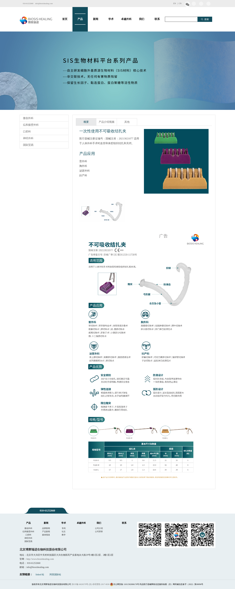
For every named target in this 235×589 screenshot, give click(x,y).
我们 (141, 19)
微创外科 (28, 118)
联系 (157, 19)
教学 (64, 535)
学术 (111, 19)
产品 (80, 19)
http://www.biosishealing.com (40, 559)
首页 (64, 19)
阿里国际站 (55, 574)
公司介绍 (99, 528)
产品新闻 (46, 531)
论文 (64, 531)
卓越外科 (126, 19)
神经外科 (28, 138)
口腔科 (27, 131)
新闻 (95, 19)
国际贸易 (28, 144)
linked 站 (40, 574)
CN (180, 3)
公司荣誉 (99, 531)
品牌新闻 (46, 528)
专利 (64, 528)
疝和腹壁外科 (31, 124)
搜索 (205, 19)
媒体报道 (46, 535)
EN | (176, 3)
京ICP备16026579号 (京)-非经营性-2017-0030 (90, 584)
